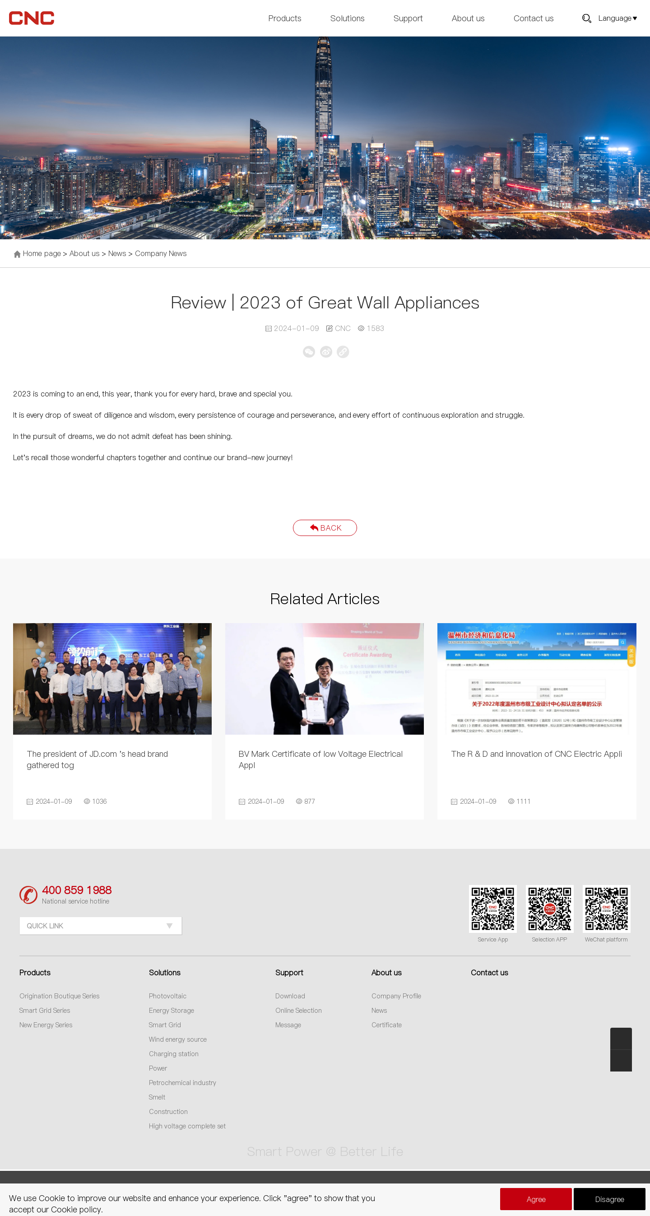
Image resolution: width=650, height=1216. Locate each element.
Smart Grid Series (44, 1010)
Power (158, 1068)
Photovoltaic (167, 996)
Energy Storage (171, 1010)
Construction (168, 1111)
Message (288, 1025)
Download (290, 996)
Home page (41, 253)
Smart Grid (165, 1025)
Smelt (157, 1097)
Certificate (386, 1025)
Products (285, 17)
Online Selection (298, 1010)
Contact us (534, 17)
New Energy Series (45, 1025)
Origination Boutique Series (59, 996)
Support (408, 17)
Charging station (174, 1053)
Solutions (347, 17)
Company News (161, 253)
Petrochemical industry (182, 1082)
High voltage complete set (187, 1126)
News (117, 253)
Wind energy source (178, 1039)
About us (468, 17)
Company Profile (396, 996)
